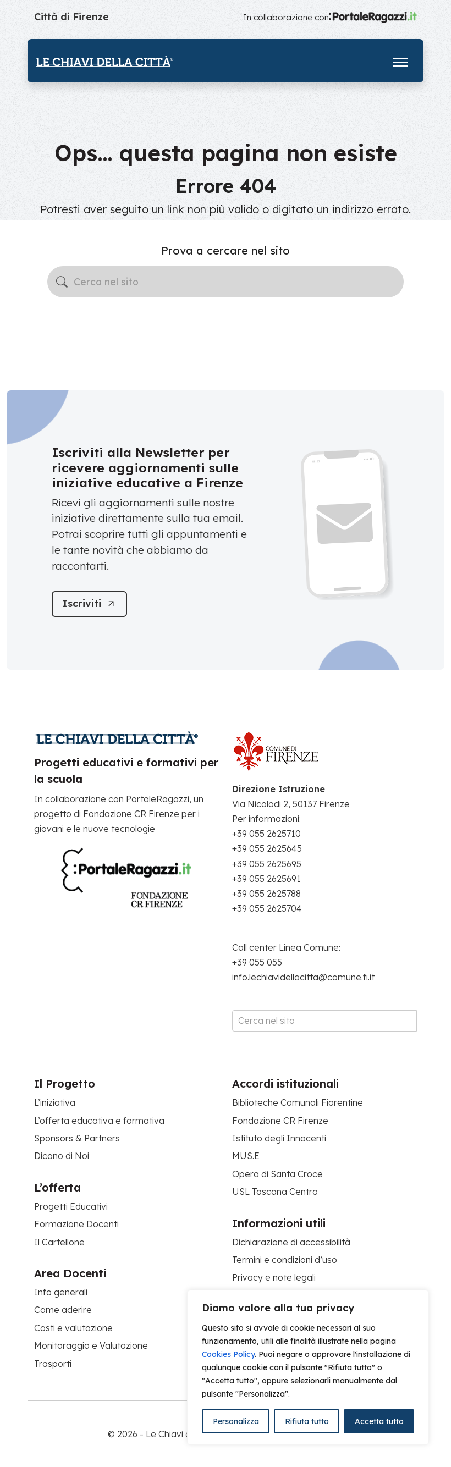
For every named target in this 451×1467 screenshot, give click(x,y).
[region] (308, 1367)
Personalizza (236, 1421)
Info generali (60, 1292)
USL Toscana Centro (275, 1191)
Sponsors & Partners (77, 1138)
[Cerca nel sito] (225, 282)
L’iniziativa (54, 1102)
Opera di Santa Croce (277, 1173)
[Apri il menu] (400, 59)
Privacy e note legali (274, 1277)
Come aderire (63, 1309)
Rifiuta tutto (307, 1421)
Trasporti (53, 1363)
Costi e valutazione (73, 1327)
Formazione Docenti (76, 1223)
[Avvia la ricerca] (62, 282)
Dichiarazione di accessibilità (291, 1242)
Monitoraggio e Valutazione (91, 1345)
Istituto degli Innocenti (279, 1138)
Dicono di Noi (61, 1155)
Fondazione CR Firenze (280, 1120)
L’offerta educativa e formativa (99, 1120)
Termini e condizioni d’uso (284, 1259)
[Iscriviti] (89, 604)
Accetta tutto (379, 1421)
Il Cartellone (59, 1242)
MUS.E (246, 1155)
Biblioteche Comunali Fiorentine (297, 1102)
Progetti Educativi (71, 1206)
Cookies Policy (228, 1354)
